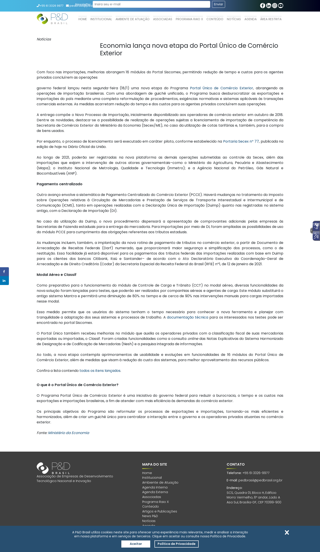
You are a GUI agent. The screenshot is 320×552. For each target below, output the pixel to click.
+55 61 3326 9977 (50, 6)
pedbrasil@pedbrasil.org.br (260, 480)
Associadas (162, 19)
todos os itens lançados (100, 370)
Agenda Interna (155, 487)
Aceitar (136, 544)
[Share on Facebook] (4, 271)
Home (82, 19)
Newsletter (83, 4)
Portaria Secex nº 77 (241, 141)
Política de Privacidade (177, 544)
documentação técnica (187, 317)
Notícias (234, 19)
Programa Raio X (189, 19)
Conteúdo (214, 19)
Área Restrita (271, 19)
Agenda (250, 19)
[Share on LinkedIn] (4, 280)
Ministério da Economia (68, 432)
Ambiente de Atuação (133, 19)
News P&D (150, 516)
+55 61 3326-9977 (256, 473)
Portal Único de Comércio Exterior (221, 88)
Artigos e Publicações (159, 511)
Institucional (101, 19)
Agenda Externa (155, 492)
